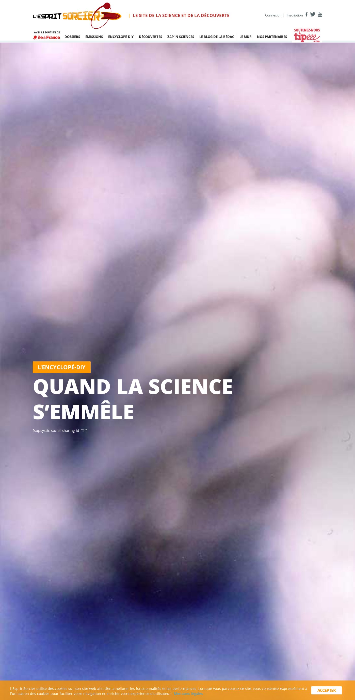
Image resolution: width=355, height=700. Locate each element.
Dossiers (72, 36)
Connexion (273, 15)
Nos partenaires (272, 36)
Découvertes (150, 36)
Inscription (295, 15)
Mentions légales (188, 693)
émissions (94, 36)
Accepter (326, 690)
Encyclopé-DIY (121, 36)
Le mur (245, 36)
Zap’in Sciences (180, 36)
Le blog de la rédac (216, 36)
